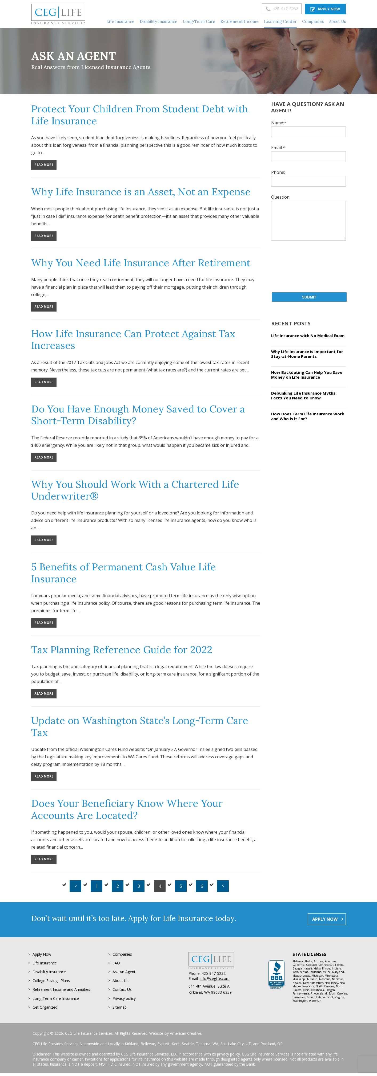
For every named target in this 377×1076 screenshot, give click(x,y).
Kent (176, 1046)
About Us (121, 981)
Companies (122, 954)
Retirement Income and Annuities (61, 991)
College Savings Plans (51, 981)
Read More (43, 164)
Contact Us (122, 991)
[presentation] (293, 266)
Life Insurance (45, 963)
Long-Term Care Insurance (56, 1000)
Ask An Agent (124, 972)
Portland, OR (271, 1046)
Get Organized (45, 1009)
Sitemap (120, 1009)
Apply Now (42, 954)
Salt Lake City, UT (235, 1046)
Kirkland (131, 1046)
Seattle (188, 1046)
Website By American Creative (175, 1035)
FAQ (116, 963)
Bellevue (148, 1046)
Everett (163, 1046)
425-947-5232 (275, 9)
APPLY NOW (324, 9)
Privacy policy (124, 1000)
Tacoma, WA (207, 1046)
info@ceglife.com (215, 978)
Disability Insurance (49, 972)
